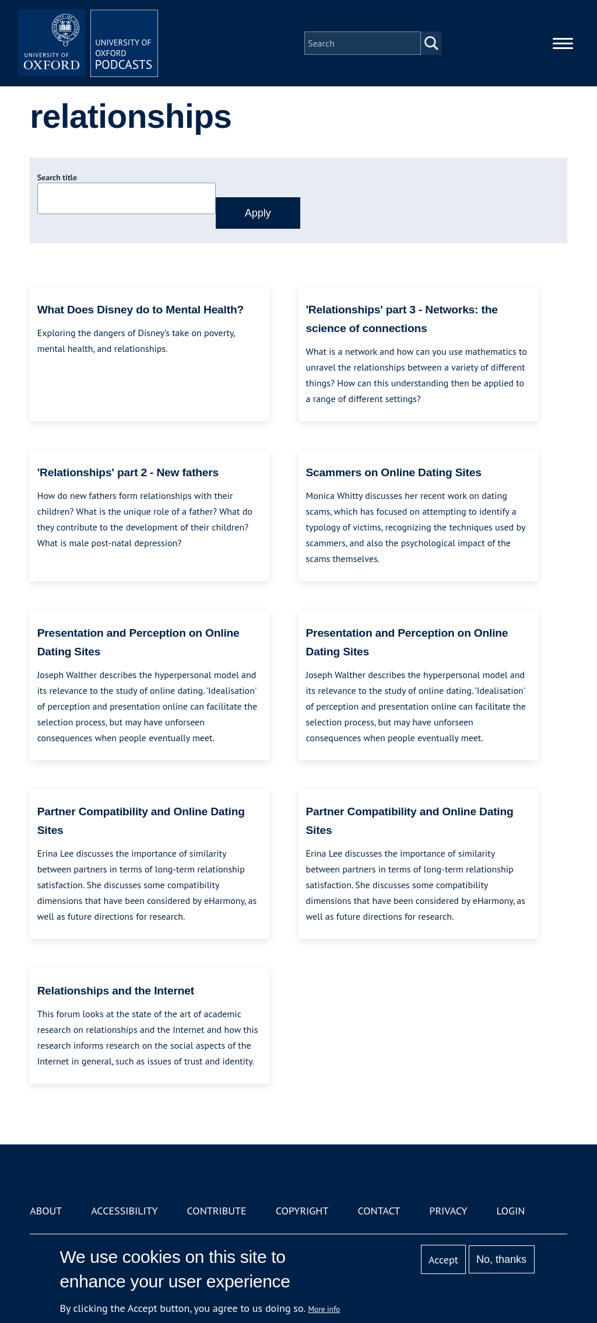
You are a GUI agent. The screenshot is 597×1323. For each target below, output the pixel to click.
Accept (443, 1259)
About (46, 1210)
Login (511, 1210)
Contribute (217, 1210)
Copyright (302, 1210)
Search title (57, 177)
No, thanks (501, 1259)
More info (324, 1309)
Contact (378, 1210)
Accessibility (124, 1210)
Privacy (448, 1210)
